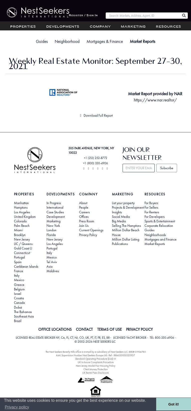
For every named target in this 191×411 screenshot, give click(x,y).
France (18, 271)
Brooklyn (20, 235)
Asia (49, 266)
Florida (51, 235)
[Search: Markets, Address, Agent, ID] (143, 15)
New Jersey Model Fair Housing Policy (95, 365)
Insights (117, 212)
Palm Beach (22, 225)
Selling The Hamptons (126, 225)
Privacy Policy (88, 235)
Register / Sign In (83, 15)
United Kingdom (25, 216)
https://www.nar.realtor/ (155, 100)
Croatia (19, 298)
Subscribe (166, 168)
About (83, 203)
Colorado (20, 221)
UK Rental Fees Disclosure (95, 372)
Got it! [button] (173, 404)
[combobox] (143, 15)
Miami (18, 230)
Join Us (84, 225)
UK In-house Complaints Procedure (96, 362)
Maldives (53, 271)
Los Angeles (22, 212)
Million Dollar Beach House (126, 232)
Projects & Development (128, 207)
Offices (84, 216)
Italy (16, 275)
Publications (120, 244)
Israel (17, 293)
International (55, 207)
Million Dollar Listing (125, 239)
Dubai (18, 307)
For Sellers (151, 207)
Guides (42, 41)
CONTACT (84, 329)
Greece (19, 284)
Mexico (19, 280)
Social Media (121, 216)
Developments (62, 26)
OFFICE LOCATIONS (55, 329)
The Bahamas (23, 312)
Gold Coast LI (23, 248)
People (83, 207)
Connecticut (22, 252)
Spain (18, 262)
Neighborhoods (155, 235)
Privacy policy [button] (17, 407)
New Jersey (22, 239)
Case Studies (55, 212)
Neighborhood (67, 41)
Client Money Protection (95, 369)
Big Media (119, 221)
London (51, 230)
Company (100, 26)
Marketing (133, 26)
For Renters (151, 212)
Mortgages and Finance (160, 239)
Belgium (19, 289)
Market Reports (142, 41)
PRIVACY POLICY (139, 329)
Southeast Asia (24, 316)
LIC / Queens (23, 244)
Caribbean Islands (26, 266)
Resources (168, 26)
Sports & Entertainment (159, 221)
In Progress (54, 203)
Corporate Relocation (158, 225)
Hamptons (21, 207)
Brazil (17, 321)
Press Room (86, 221)
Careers (84, 212)
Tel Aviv (52, 262)
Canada (19, 302)
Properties (23, 26)
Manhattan (21, 203)
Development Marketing (56, 218)
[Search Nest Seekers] (184, 15)
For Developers (154, 216)
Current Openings (91, 230)
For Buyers (151, 203)
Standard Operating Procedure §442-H (95, 358)
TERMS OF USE (109, 329)
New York (53, 225)
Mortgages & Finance (105, 41)
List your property (123, 203)
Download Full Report (95, 115)
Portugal (19, 257)
